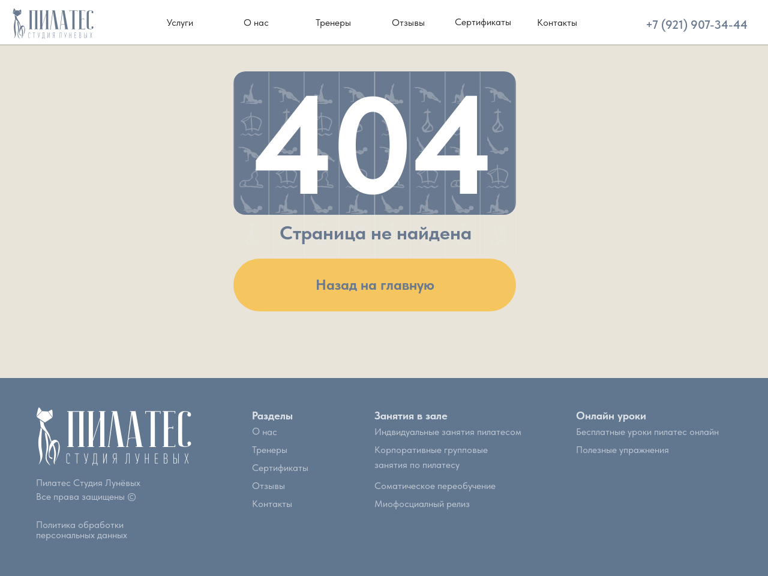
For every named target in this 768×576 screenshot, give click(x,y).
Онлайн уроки (611, 415)
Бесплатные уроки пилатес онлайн (647, 431)
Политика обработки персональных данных (81, 530)
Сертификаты (280, 467)
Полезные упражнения (622, 449)
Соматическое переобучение (435, 485)
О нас (265, 431)
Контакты (272, 503)
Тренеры (269, 449)
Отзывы (268, 485)
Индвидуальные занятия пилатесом (447, 431)
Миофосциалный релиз (422, 503)
